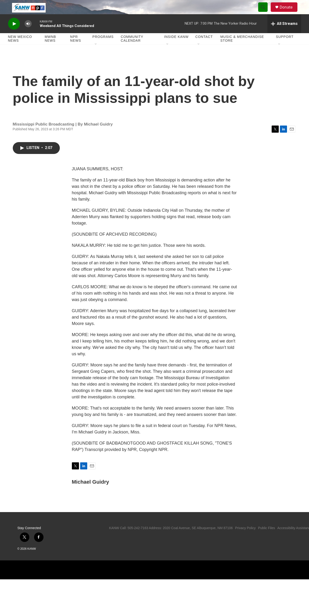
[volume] (28, 34)
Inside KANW (176, 47)
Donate (289, 12)
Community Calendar (132, 49)
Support (284, 47)
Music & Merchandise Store (242, 49)
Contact (204, 47)
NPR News (75, 49)
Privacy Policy (245, 538)
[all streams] (284, 34)
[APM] (195, 580)
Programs (103, 47)
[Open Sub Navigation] (96, 55)
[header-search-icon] (265, 12)
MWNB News (50, 49)
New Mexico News (20, 49)
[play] (14, 34)
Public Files (266, 538)
